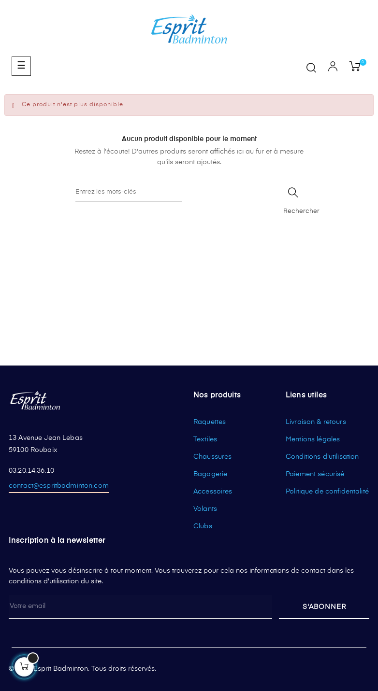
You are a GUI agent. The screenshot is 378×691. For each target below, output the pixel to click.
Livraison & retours (316, 422)
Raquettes (209, 422)
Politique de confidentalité (327, 491)
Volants (205, 509)
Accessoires (213, 491)
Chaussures (212, 456)
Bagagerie (210, 474)
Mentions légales (313, 439)
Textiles (205, 439)
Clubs (202, 526)
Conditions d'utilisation (322, 456)
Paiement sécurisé (315, 474)
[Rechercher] (128, 192)
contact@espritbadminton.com (59, 485)
